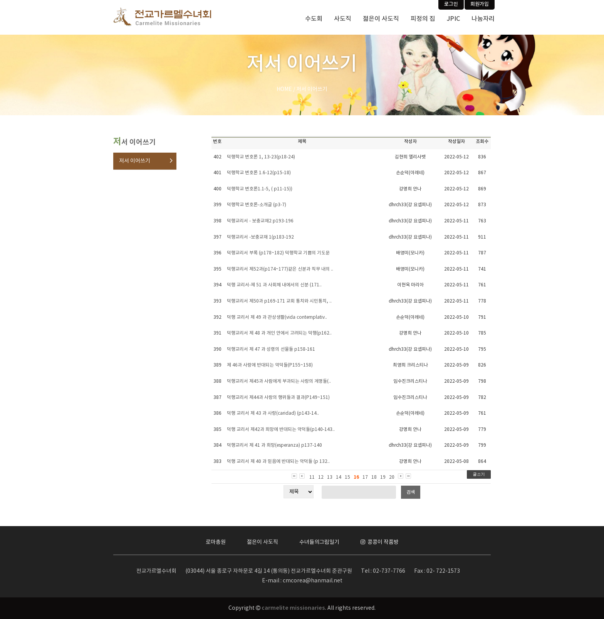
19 (383, 477)
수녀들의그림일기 (319, 542)
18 (374, 477)
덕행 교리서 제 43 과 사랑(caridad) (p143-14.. (273, 413)
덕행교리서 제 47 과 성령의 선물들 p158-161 (271, 349)
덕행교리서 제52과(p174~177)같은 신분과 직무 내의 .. (280, 269)
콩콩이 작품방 (380, 542)
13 (329, 477)
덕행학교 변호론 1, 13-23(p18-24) (261, 157)
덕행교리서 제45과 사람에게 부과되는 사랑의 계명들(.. (279, 381)
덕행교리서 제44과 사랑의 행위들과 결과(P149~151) (278, 397)
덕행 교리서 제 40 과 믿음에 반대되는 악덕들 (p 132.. (278, 461)
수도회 (313, 18)
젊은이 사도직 (381, 18)
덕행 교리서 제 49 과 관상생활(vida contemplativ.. (277, 317)
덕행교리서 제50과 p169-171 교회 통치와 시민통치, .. (279, 301)
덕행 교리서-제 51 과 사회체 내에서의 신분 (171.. (274, 285)
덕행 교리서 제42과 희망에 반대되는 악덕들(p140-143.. (281, 429)
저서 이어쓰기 (134, 161)
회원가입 (479, 4)
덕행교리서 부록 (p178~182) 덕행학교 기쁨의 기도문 (278, 253)
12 (321, 477)
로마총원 (216, 542)
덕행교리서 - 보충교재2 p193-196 (260, 221)
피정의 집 (423, 18)
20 (391, 477)
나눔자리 (483, 18)
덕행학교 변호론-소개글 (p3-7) (256, 204)
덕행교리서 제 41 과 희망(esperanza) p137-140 (274, 445)
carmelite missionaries (293, 608)
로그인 (451, 4)
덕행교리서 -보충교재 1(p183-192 (260, 237)
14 (338, 477)
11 (312, 477)
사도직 (342, 18)
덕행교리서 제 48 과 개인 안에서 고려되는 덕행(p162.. (279, 333)
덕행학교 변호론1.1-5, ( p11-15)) (259, 189)
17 (365, 477)
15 (347, 477)
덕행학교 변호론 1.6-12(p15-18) (259, 172)
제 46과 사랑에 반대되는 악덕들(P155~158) (270, 365)
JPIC (453, 18)
